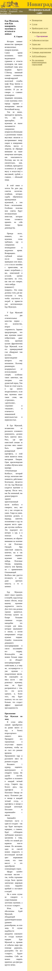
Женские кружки (39, 32)
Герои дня (36, 44)
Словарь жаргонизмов (41, 52)
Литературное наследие (42, 48)
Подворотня (37, 20)
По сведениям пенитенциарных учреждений (39, 62)
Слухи (34, 24)
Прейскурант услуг (40, 28)
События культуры (40, 40)
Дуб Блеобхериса (39, 56)
